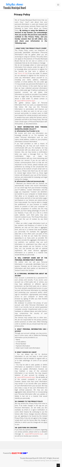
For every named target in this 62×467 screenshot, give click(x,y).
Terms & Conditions (52, 461)
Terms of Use (22, 73)
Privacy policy (28, 461)
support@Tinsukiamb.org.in (26, 101)
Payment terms (39, 461)
